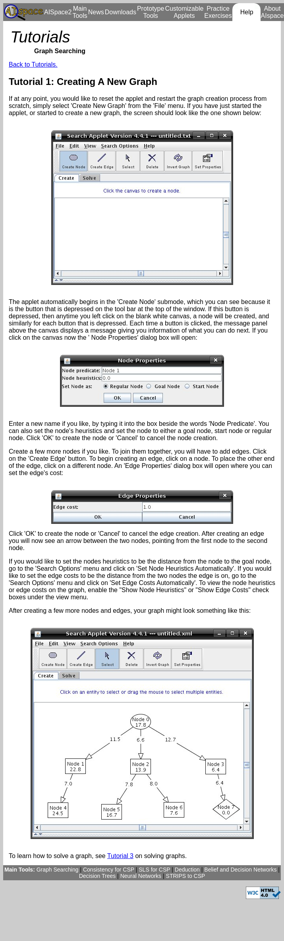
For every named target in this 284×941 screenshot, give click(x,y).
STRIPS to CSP (185, 876)
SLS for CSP (154, 869)
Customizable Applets (184, 12)
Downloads (120, 12)
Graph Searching (58, 869)
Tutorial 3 (120, 855)
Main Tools (79, 12)
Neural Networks (140, 876)
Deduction (187, 869)
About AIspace (272, 12)
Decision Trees (97, 876)
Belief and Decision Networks (240, 869)
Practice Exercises (218, 12)
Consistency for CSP (108, 869)
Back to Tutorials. (33, 64)
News (96, 12)
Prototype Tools (150, 12)
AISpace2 (57, 12)
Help (246, 12)
